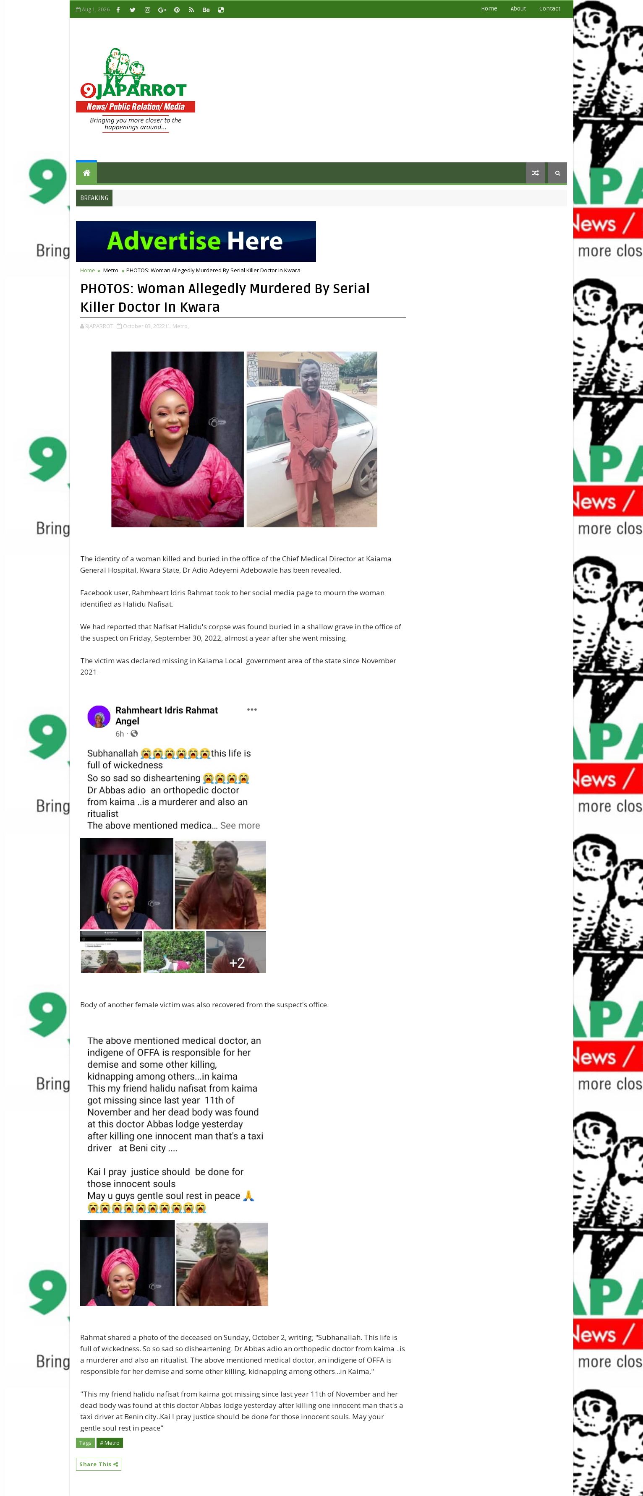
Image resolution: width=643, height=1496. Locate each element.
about (518, 8)
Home (489, 8)
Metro (110, 270)
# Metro (110, 1442)
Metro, (181, 326)
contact (549, 8)
